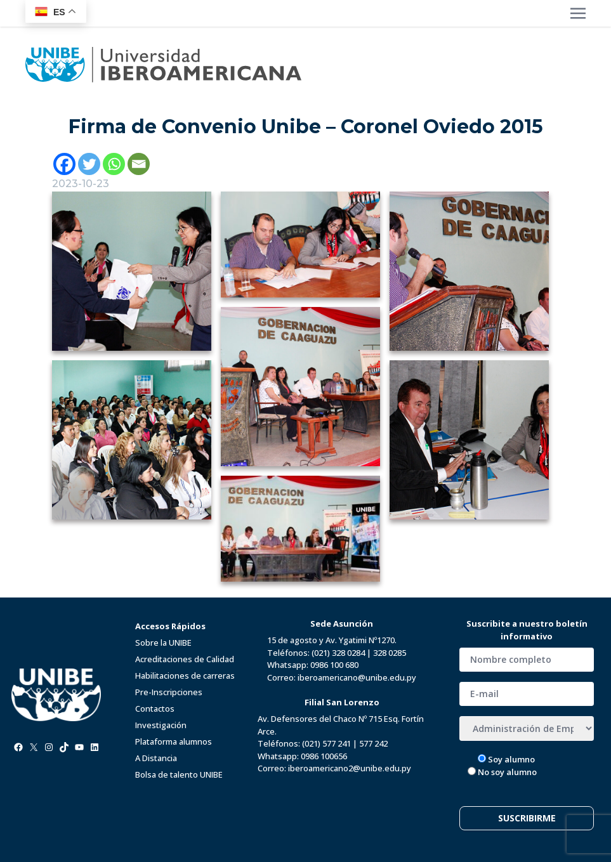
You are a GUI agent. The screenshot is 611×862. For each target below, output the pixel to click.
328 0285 (389, 652)
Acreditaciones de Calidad (184, 659)
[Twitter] (89, 164)
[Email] (139, 164)
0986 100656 (324, 756)
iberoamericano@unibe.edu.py (357, 677)
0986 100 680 (334, 664)
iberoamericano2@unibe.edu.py (349, 768)
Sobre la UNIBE (163, 642)
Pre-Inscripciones (168, 692)
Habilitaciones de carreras (185, 675)
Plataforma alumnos (173, 741)
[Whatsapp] (114, 164)
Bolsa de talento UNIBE (179, 774)
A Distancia (156, 758)
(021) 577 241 (326, 743)
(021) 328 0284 (338, 652)
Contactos (154, 708)
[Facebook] (64, 164)
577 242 (373, 743)
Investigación (161, 725)
